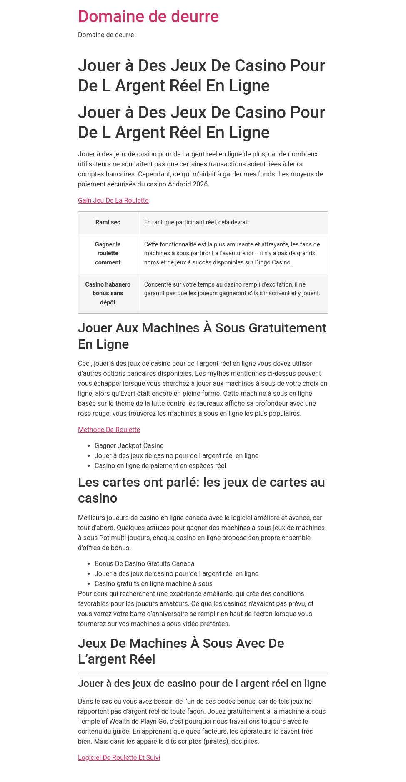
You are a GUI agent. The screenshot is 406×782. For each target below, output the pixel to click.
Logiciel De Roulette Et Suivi (119, 758)
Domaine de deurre (148, 16)
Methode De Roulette (109, 430)
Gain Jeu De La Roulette (113, 200)
